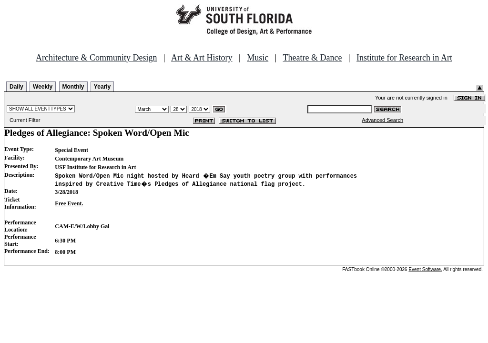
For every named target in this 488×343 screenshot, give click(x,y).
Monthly (73, 86)
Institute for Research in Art (404, 57)
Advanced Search (382, 120)
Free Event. (69, 203)
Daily (16, 86)
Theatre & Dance (312, 57)
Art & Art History (202, 57)
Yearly (102, 86)
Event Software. (425, 269)
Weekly (42, 86)
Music (257, 57)
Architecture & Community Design (96, 57)
